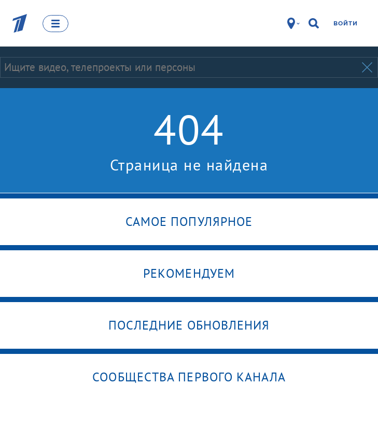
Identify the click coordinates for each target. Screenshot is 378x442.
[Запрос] (180, 67)
